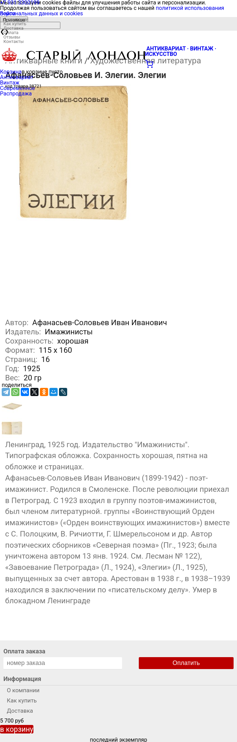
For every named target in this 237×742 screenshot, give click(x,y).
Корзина (10, 72)
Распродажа (16, 93)
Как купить (14, 23)
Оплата (10, 32)
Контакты (13, 41)
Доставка (13, 28)
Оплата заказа (24, 651)
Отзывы (11, 37)
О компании (15, 19)
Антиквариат (16, 77)
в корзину (16, 729)
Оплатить (186, 663)
